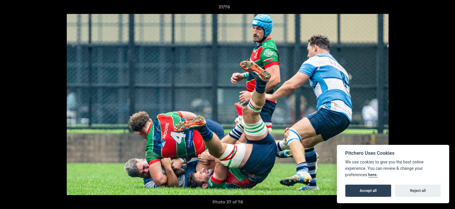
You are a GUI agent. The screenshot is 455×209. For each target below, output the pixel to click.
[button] (430, 8)
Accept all (368, 190)
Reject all (418, 190)
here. (373, 174)
